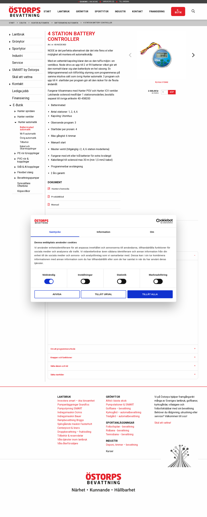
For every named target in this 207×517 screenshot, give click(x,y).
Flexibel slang (25, 172)
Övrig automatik (28, 138)
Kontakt (137, 11)
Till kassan (124, 1)
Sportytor (102, 11)
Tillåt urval (103, 294)
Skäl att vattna (22, 77)
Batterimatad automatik (66, 23)
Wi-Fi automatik (28, 133)
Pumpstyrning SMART (69, 408)
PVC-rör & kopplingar (23, 160)
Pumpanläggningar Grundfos (73, 404)
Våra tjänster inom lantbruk (72, 439)
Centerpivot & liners (68, 427)
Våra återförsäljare (67, 443)
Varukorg (108, 1)
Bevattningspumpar (28, 177)
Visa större (161, 82)
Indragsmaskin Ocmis (69, 412)
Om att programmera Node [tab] (62, 349)
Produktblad (57, 197)
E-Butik (178, 11)
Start (47, 11)
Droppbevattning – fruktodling (74, 431)
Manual (55, 204)
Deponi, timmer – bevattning (122, 444)
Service (17, 63)
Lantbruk (64, 11)
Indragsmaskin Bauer (69, 416)
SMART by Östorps (25, 70)
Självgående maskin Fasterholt (74, 424)
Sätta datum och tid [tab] (59, 366)
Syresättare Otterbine (23, 184)
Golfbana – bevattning (118, 408)
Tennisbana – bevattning (119, 434)
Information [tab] (103, 231)
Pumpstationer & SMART (120, 404)
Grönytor (82, 11)
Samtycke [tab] (55, 231)
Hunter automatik (40, 23)
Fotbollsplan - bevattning (120, 426)
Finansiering (157, 11)
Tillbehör (24, 142)
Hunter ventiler (25, 116)
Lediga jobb (20, 91)
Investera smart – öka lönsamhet (76, 400)
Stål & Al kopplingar (28, 166)
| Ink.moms (88, 2)
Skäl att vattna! (162, 422)
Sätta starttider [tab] (57, 375)
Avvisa (57, 294)
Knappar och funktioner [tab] (61, 357)
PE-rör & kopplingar (28, 153)
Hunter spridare (26, 111)
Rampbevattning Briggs (70, 420)
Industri (120, 11)
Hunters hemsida (60, 189)
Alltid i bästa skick (116, 400)
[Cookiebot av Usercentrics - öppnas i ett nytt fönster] (158, 221)
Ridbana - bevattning (117, 430)
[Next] (192, 55)
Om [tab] (152, 231)
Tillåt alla (150, 294)
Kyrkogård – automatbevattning (123, 412)
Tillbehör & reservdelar (70, 435)
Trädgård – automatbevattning (123, 416)
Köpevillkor (23, 191)
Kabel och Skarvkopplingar (28, 147)
